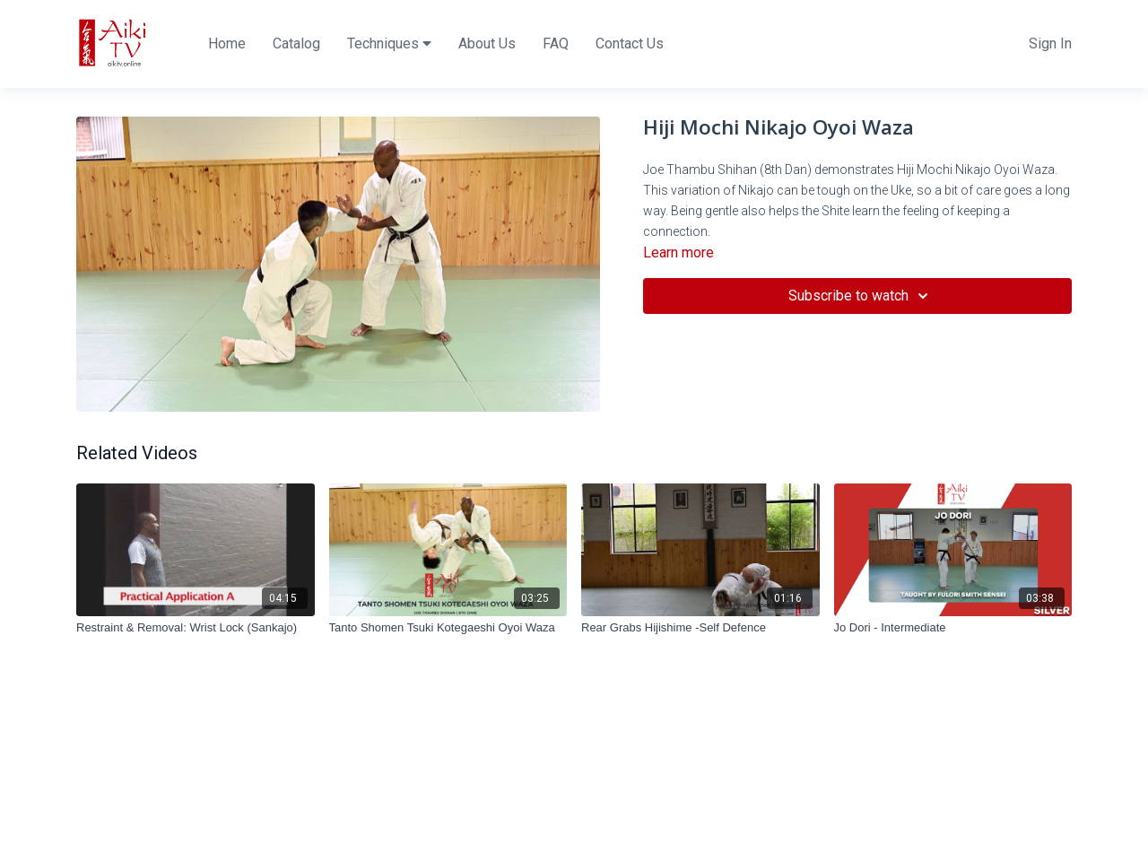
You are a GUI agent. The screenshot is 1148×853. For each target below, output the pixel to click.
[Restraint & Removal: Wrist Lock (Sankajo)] (195, 628)
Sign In (1050, 43)
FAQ (556, 43)
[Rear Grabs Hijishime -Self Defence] (700, 628)
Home (227, 43)
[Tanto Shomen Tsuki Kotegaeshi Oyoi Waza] (448, 628)
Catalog (296, 43)
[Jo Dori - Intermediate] (953, 628)
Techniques (389, 43)
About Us (487, 43)
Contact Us (630, 43)
